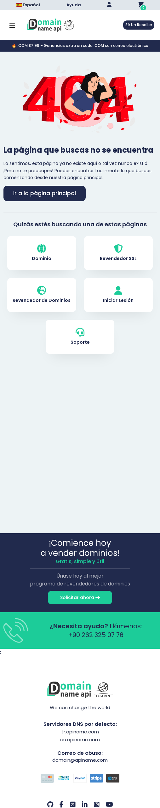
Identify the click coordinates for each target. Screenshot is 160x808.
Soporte (80, 336)
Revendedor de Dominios (42, 294)
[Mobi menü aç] (12, 25)
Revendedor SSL (118, 253)
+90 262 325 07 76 (95, 634)
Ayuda (73, 5)
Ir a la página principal (44, 193)
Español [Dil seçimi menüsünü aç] (28, 5)
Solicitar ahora (80, 597)
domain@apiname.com (80, 760)
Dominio (41, 253)
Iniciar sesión (118, 294)
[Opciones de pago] (80, 779)
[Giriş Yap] (109, 5)
